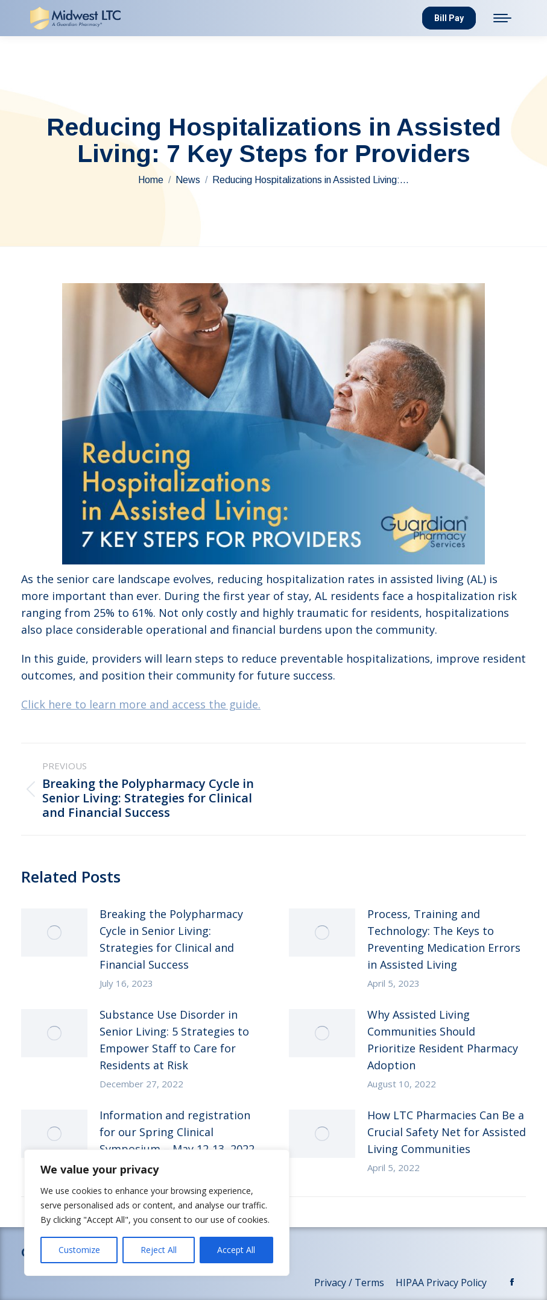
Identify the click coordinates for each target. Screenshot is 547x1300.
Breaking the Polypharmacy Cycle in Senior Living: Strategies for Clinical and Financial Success (171, 939)
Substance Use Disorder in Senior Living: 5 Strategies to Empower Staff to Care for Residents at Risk (174, 1039)
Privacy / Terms (350, 1282)
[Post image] (54, 932)
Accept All (236, 1249)
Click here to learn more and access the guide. (141, 704)
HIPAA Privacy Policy (442, 1282)
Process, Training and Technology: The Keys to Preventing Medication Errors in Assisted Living (443, 939)
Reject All (159, 1249)
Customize (79, 1249)
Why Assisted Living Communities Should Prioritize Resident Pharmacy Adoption (442, 1039)
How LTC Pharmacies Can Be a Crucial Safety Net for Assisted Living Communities (446, 1132)
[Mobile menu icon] (502, 18)
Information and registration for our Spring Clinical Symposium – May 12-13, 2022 (177, 1132)
